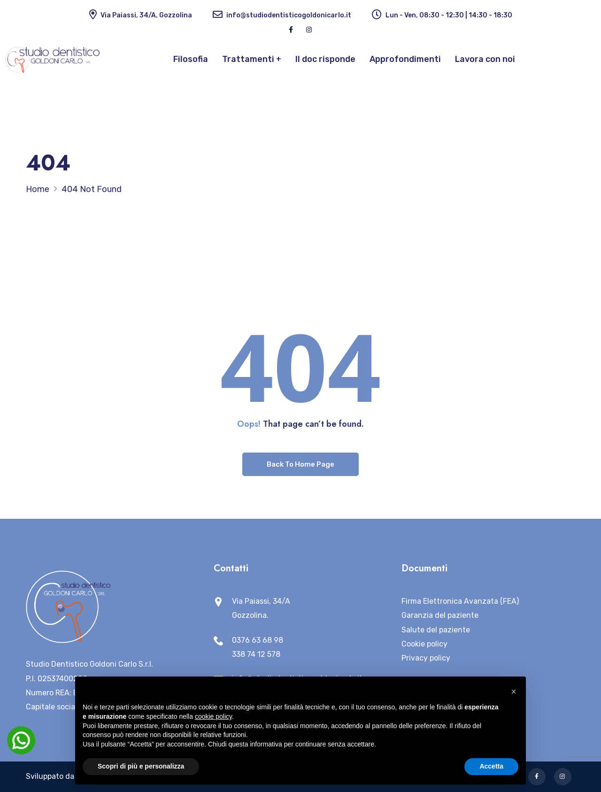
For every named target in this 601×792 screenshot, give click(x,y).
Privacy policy (425, 658)
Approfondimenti (405, 59)
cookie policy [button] (213, 716)
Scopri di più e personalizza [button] (141, 766)
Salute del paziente (435, 629)
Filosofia (190, 59)
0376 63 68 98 (257, 640)
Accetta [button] (491, 766)
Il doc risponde (325, 59)
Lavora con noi (485, 59)
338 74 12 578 (256, 654)
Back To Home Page (300, 464)
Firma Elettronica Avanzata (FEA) (460, 601)
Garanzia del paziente (439, 615)
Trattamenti (248, 59)
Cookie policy (424, 643)
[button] (513, 691)
